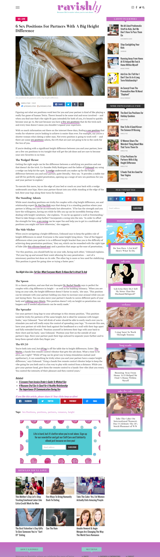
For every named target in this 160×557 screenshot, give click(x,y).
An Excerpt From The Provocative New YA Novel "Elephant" (132, 91)
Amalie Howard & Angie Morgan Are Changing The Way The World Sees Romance (90, 532)
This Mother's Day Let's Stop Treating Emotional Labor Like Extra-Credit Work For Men (29, 500)
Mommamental (125, 220)
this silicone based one (39, 246)
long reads (125, 345)
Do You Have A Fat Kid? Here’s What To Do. (125, 249)
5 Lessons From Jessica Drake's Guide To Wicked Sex (42, 382)
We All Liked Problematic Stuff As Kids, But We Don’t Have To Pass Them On (131, 30)
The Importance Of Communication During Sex (39, 389)
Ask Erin (125, 261)
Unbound (89, 167)
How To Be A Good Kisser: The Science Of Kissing (131, 128)
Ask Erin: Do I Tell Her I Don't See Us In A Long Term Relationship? (130, 77)
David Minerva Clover (126, 39)
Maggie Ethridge (125, 68)
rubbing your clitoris (35, 301)
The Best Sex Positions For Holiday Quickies (132, 114)
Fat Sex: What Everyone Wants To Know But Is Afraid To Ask (60, 272)
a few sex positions (70, 121)
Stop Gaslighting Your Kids (130, 46)
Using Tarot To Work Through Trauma (125, 333)
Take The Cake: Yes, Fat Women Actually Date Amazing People (90, 498)
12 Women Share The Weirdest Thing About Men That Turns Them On (132, 144)
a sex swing (42, 221)
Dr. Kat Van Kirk (43, 205)
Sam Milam (123, 51)
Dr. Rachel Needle (72, 285)
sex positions (37, 139)
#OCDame (125, 304)
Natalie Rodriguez (125, 98)
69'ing (44, 348)
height (71, 412)
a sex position (93, 130)
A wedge (50, 170)
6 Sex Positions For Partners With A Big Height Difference (129, 159)
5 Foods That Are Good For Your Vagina (132, 173)
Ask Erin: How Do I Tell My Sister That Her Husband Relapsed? (125, 291)
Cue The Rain (52, 528)
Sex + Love (21, 19)
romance (62, 412)
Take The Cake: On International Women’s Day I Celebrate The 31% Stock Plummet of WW (125, 422)
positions (41, 412)
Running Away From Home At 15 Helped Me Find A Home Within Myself (132, 62)
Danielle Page (25, 103)
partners (52, 412)
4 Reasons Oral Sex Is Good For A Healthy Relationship (43, 385)
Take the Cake (125, 391)
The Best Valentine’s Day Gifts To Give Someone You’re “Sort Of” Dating (29, 532)
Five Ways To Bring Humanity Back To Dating (59, 498)
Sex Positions (28, 412)
